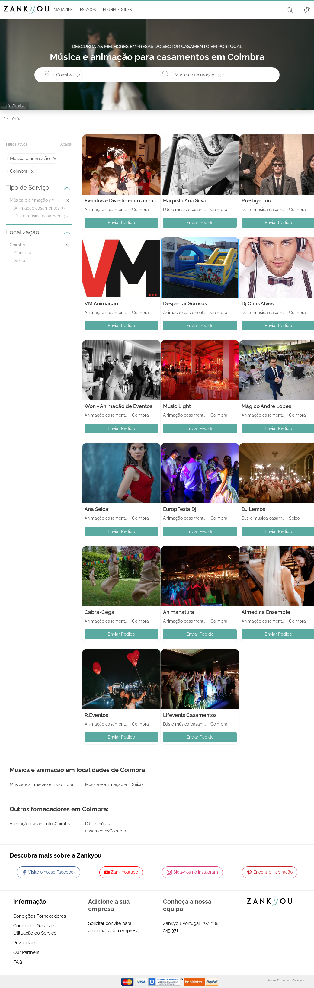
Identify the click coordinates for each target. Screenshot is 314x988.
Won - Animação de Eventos (118, 406)
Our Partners (26, 952)
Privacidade (25, 942)
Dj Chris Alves (258, 303)
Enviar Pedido (121, 222)
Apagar (66, 144)
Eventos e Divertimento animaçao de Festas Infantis (147, 200)
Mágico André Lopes (266, 406)
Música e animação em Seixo (114, 784)
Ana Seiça (96, 509)
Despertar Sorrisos (185, 303)
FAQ (17, 962)
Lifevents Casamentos (189, 715)
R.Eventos (96, 715)
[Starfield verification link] (166, 981)
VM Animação (101, 303)
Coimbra (22, 252)
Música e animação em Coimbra (41, 784)
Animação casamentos (36, 208)
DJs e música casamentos (38, 215)
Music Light (177, 406)
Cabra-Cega (99, 612)
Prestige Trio (256, 200)
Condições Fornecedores (39, 916)
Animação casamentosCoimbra (41, 823)
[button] (62, 10)
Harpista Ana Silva (185, 200)
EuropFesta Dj (179, 509)
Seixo (19, 260)
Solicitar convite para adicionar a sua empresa (113, 927)
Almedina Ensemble (266, 612)
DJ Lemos (253, 509)
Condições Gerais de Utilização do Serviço (34, 929)
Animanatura (178, 612)
